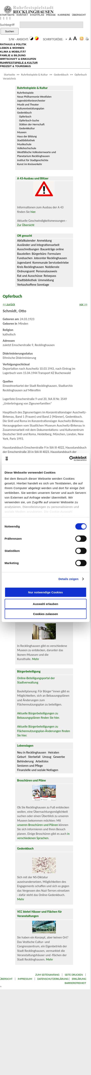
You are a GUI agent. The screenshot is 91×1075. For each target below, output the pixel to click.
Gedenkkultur (27, 128)
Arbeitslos (42, 761)
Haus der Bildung (27, 136)
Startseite (9, 74)
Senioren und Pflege (30, 765)
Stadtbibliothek (26, 140)
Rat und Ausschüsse (29, 276)
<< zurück (9, 304)
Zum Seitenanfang (47, 974)
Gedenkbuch (61, 74)
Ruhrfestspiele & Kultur (34, 74)
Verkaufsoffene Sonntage (33, 284)
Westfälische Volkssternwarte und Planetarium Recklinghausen (36, 154)
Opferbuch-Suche (29, 120)
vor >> (83, 304)
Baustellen (24, 254)
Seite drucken (74, 974)
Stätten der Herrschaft (32, 124)
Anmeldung (44, 240)
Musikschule (24, 144)
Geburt (21, 757)
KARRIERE (64, 15)
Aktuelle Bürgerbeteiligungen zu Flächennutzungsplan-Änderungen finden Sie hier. (43, 731)
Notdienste (52, 267)
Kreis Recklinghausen (30, 267)
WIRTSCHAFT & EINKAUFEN (18, 58)
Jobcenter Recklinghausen (50, 258)
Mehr (35, 659)
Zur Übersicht (25, 225)
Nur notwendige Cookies (45, 592)
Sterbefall (34, 757)
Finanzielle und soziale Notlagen (37, 770)
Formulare (54, 254)
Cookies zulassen (45, 613)
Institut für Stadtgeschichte (32, 160)
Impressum (25, 979)
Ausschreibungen (28, 249)
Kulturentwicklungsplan (30, 108)
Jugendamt (24, 262)
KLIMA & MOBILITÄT (13, 51)
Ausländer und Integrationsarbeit (38, 245)
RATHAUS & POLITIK (13, 44)
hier (33, 212)
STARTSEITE (7, 15)
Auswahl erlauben (45, 603)
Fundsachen (25, 258)
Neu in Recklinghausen (31, 752)
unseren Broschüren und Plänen (38, 825)
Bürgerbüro (39, 254)
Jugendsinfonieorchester (31, 100)
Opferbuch (25, 116)
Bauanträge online (52, 249)
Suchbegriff (7, 25)
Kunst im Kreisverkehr (29, 164)
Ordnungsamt (26, 271)
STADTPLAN (37, 15)
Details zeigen (68, 579)
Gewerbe (59, 757)
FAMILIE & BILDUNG (13, 55)
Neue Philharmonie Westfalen (34, 96)
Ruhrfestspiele (25, 92)
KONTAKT (22, 15)
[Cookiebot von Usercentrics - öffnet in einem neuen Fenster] (69, 458)
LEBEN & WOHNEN (12, 47)
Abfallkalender (26, 240)
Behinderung (25, 761)
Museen (21, 132)
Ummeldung (46, 280)
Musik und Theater (28, 104)
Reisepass (50, 276)
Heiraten (53, 752)
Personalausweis (46, 271)
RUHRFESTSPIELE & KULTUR (19, 62)
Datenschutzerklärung (52, 979)
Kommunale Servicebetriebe (50, 262)
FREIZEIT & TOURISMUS (15, 66)
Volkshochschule (26, 148)
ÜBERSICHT (79, 15)
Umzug (46, 757)
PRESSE (51, 15)
